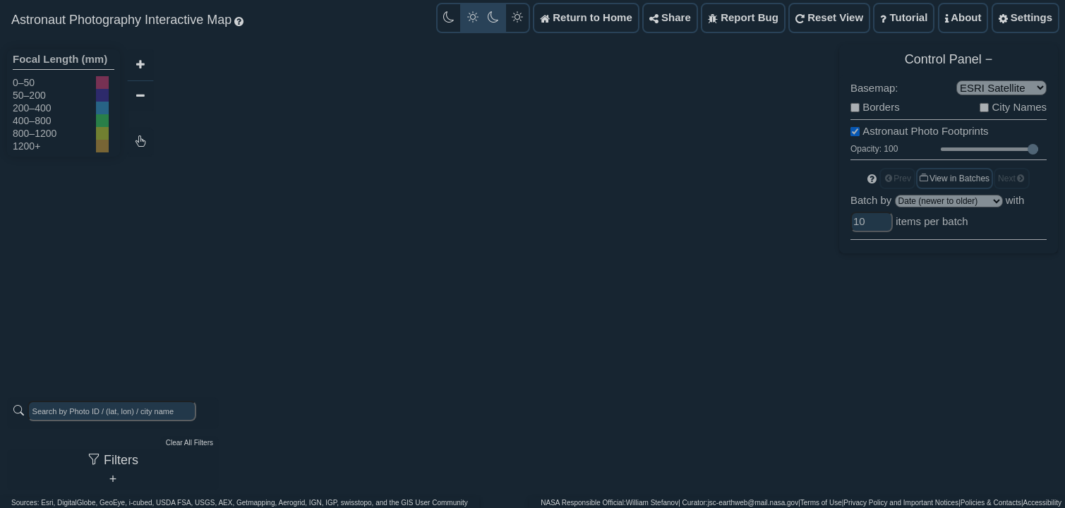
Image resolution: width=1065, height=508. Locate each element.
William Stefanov (652, 503)
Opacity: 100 (874, 149)
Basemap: (874, 88)
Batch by (870, 200)
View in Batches (953, 178)
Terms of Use (821, 503)
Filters (113, 460)
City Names (1019, 107)
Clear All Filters (189, 443)
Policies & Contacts (991, 503)
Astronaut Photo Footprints (925, 131)
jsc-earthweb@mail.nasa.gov (753, 503)
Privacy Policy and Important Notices (900, 503)
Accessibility (1042, 503)
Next (1011, 178)
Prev (897, 178)
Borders (881, 107)
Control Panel (943, 59)
